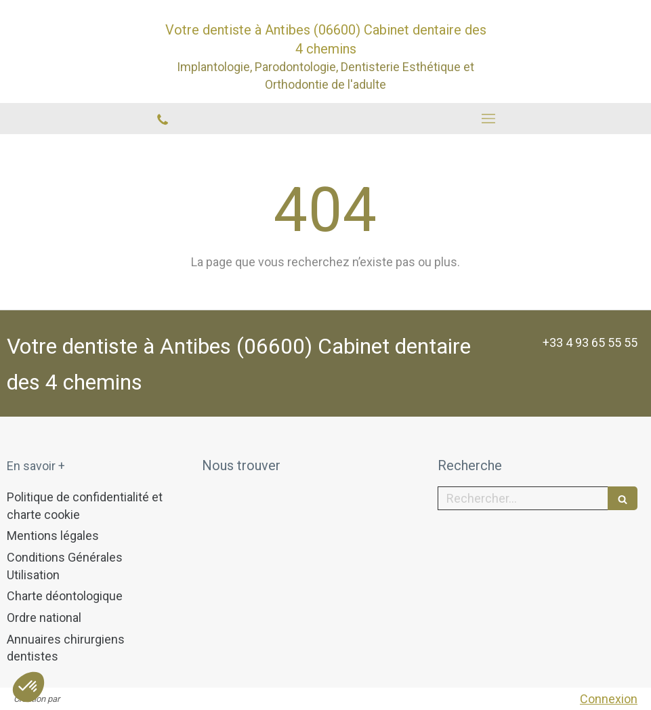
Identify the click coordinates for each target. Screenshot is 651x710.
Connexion (608, 699)
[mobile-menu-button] (489, 118)
